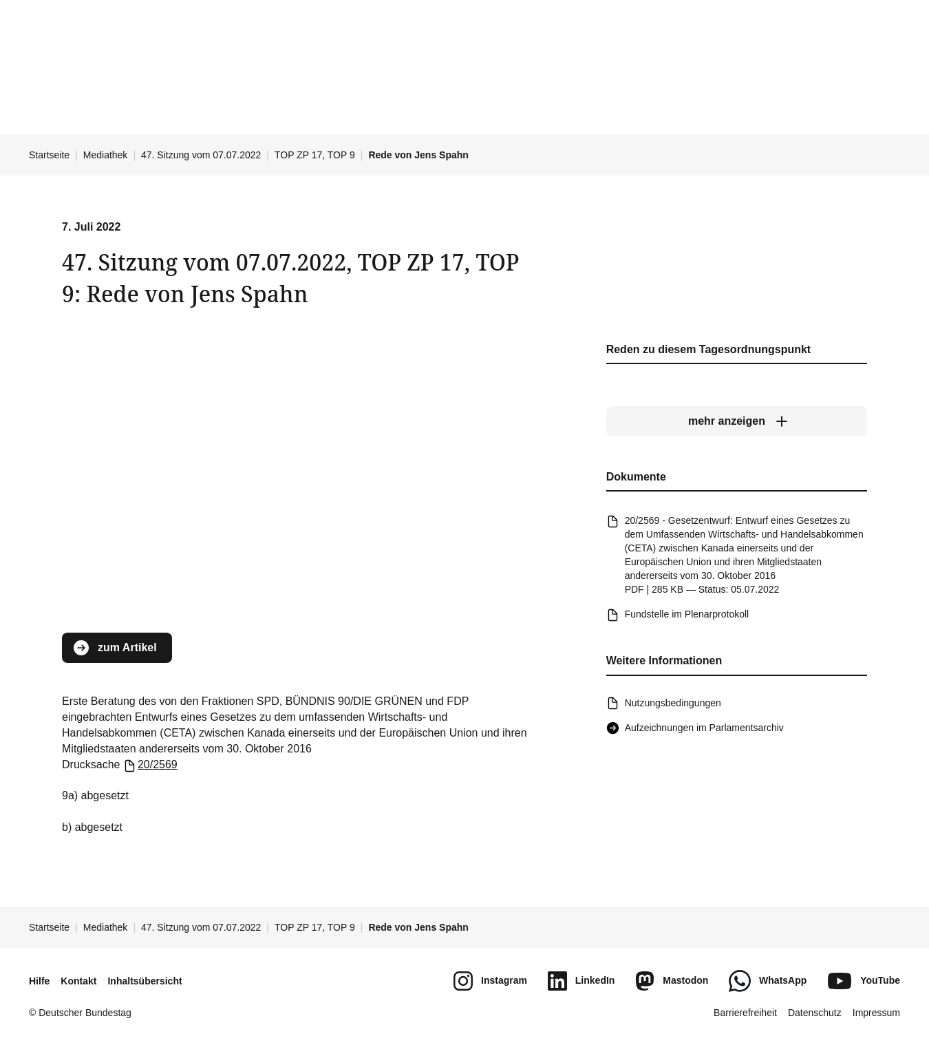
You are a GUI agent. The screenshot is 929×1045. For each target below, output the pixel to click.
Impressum (876, 1012)
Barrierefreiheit (745, 1012)
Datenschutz (815, 1012)
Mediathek (105, 154)
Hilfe (39, 980)
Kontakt (78, 980)
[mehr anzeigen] (736, 421)
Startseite (49, 154)
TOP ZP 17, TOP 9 (315, 154)
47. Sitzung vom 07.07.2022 (201, 154)
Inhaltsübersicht (144, 980)
